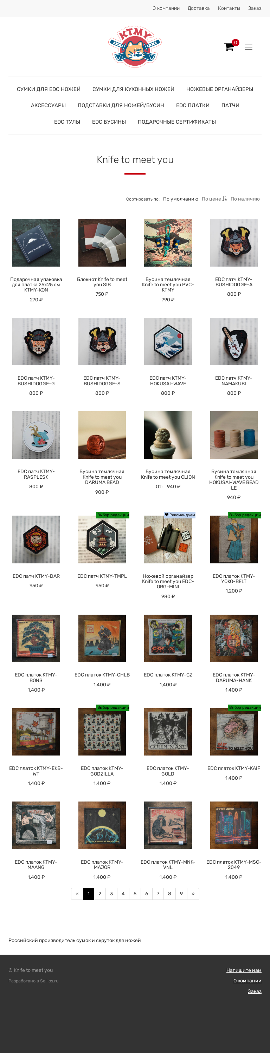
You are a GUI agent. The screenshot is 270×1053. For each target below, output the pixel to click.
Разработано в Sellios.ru (33, 980)
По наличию (245, 199)
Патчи (230, 105)
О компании (166, 8)
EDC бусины (109, 122)
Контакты (229, 8)
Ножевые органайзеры (219, 89)
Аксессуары (48, 105)
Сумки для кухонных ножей (133, 89)
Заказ (255, 8)
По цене (214, 199)
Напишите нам (244, 970)
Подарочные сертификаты (177, 122)
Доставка (199, 8)
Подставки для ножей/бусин (121, 105)
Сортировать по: (143, 199)
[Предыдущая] (77, 894)
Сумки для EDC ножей (49, 89)
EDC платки (193, 105)
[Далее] (193, 894)
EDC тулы (67, 122)
